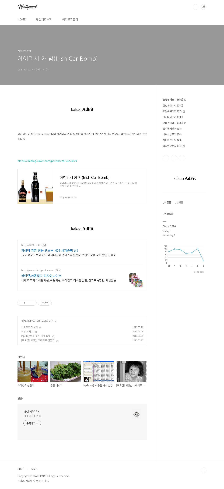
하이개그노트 (172, 140)
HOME (22, 19)
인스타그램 (174, 158)
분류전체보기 (174, 99)
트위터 (182, 158)
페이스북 (166, 158)
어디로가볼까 (70, 19)
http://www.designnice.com (37, 270)
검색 (195, 7)
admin (34, 468)
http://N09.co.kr (30, 245)
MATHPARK (31, 411)
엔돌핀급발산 (174, 122)
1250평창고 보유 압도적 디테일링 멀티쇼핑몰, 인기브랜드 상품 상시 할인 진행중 (68, 255)
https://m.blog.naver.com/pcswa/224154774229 (47, 161)
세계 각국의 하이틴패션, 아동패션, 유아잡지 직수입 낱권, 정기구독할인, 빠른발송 (68, 280)
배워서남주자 (29, 321)
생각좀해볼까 (172, 128)
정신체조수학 (44, 19)
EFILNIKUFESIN (32, 416)
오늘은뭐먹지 (174, 111)
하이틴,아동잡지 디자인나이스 (41, 275)
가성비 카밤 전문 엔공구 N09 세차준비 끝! (49, 250)
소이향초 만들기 (29, 327)
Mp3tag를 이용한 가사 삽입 (35, 336)
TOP (203, 470)
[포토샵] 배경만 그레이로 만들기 (38, 340)
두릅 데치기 (27, 331)
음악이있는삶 (174, 146)
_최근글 (167, 202)
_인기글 (179, 202)
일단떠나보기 (173, 117)
